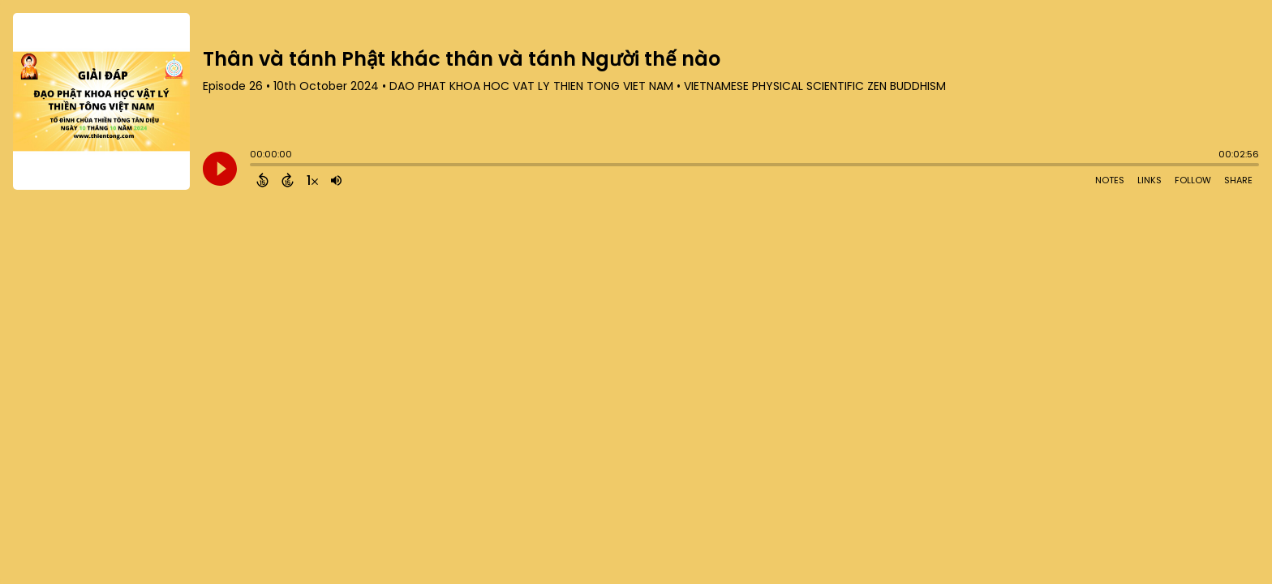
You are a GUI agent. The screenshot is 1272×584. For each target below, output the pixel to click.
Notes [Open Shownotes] (1109, 180)
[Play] (220, 169)
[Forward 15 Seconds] (287, 180)
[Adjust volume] (336, 180)
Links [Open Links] (1149, 180)
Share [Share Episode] (1238, 180)
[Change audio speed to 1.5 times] (312, 180)
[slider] (254, 166)
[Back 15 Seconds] (262, 180)
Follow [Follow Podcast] (1193, 180)
